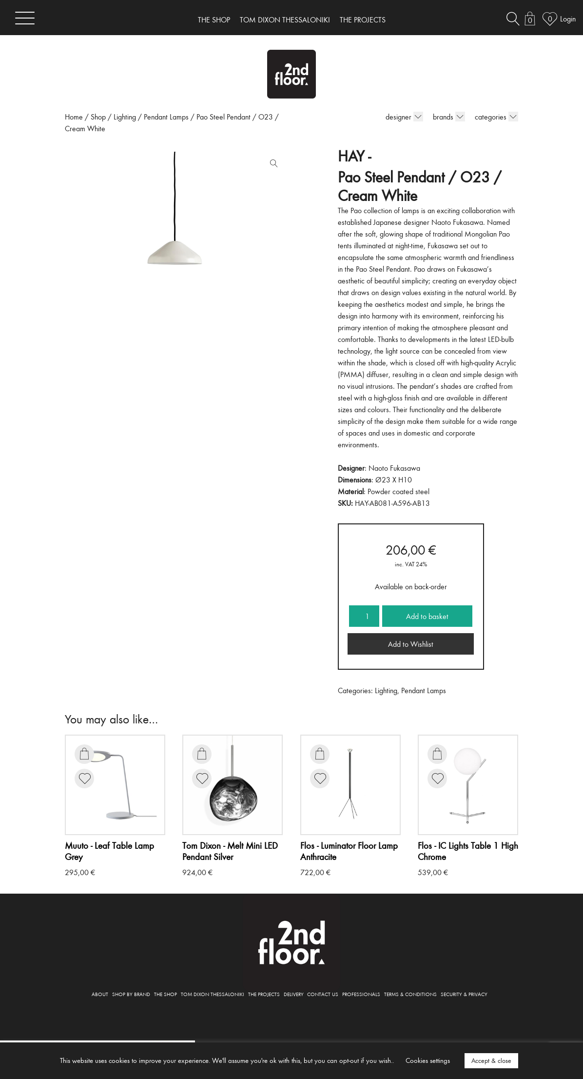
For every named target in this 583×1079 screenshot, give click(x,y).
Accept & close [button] (491, 1060)
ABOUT (100, 994)
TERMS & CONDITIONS (410, 994)
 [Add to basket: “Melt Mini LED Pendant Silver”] (202, 753)
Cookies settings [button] (428, 1060)
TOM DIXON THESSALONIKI (285, 19)
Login (568, 18)
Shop (98, 116)
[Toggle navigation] (25, 17)
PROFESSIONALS (361, 994)
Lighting (125, 116)
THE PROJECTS (363, 19)
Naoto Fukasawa (394, 468)
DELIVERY (294, 994)
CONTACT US (322, 994)
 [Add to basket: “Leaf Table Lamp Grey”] (84, 753)
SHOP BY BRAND (131, 994)
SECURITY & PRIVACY (464, 994)
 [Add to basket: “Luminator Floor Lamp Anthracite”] (320, 753)
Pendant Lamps (166, 116)
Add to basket (427, 616)
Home (74, 116)
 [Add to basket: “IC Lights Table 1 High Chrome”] (437, 753)
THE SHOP (214, 19)
